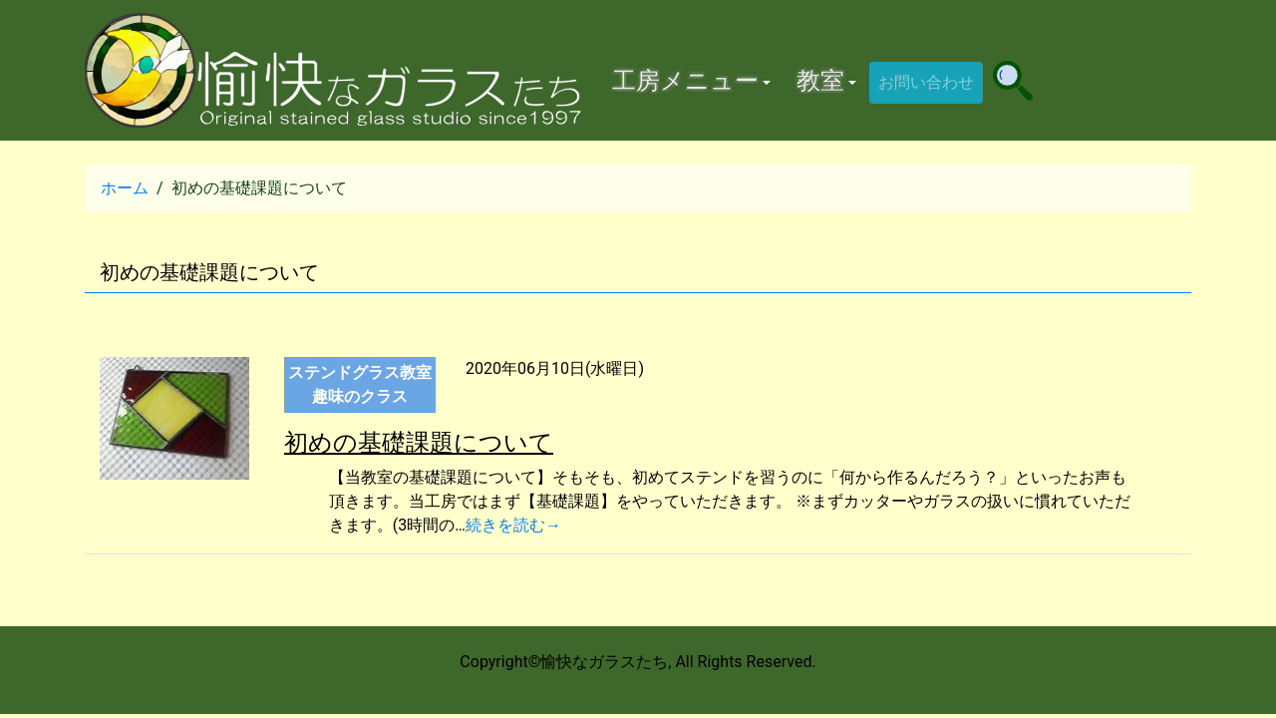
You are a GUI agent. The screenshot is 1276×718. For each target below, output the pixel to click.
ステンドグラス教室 (360, 372)
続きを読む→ (513, 525)
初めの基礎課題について (418, 443)
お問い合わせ (926, 82)
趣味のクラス (360, 396)
